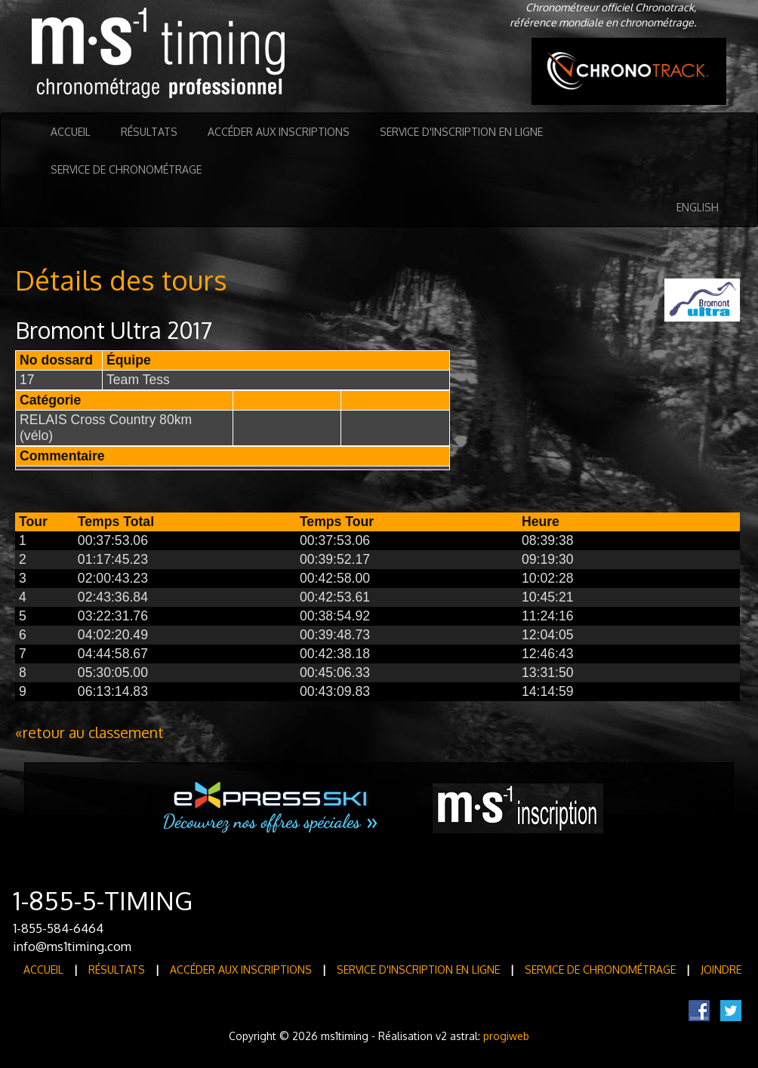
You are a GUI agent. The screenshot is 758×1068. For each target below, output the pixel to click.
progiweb (506, 1036)
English (697, 207)
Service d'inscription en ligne (461, 131)
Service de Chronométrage (126, 169)
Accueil (71, 131)
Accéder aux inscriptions (279, 131)
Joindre (721, 969)
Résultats (149, 131)
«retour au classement (89, 732)
